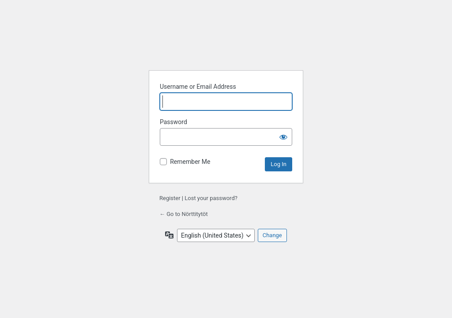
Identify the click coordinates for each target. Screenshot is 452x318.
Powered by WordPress (226, 41)
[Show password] (283, 137)
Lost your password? (211, 198)
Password (173, 121)
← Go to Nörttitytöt (183, 214)
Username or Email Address (198, 86)
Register (170, 198)
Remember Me (190, 161)
